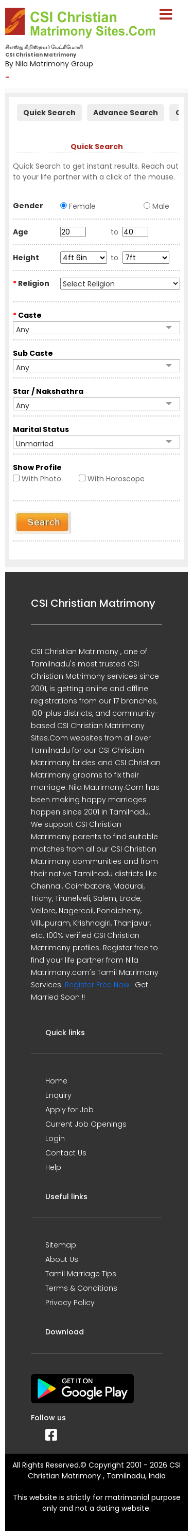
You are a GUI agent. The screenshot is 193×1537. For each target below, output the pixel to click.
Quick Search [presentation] (49, 112)
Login (55, 1138)
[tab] (49, 111)
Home (56, 1081)
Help (53, 1167)
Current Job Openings (86, 1124)
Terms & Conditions (81, 1288)
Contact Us (65, 1153)
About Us (61, 1259)
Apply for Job (69, 1110)
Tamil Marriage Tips (80, 1274)
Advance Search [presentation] (125, 112)
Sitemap (60, 1245)
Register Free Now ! (99, 985)
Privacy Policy (70, 1302)
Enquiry (58, 1095)
